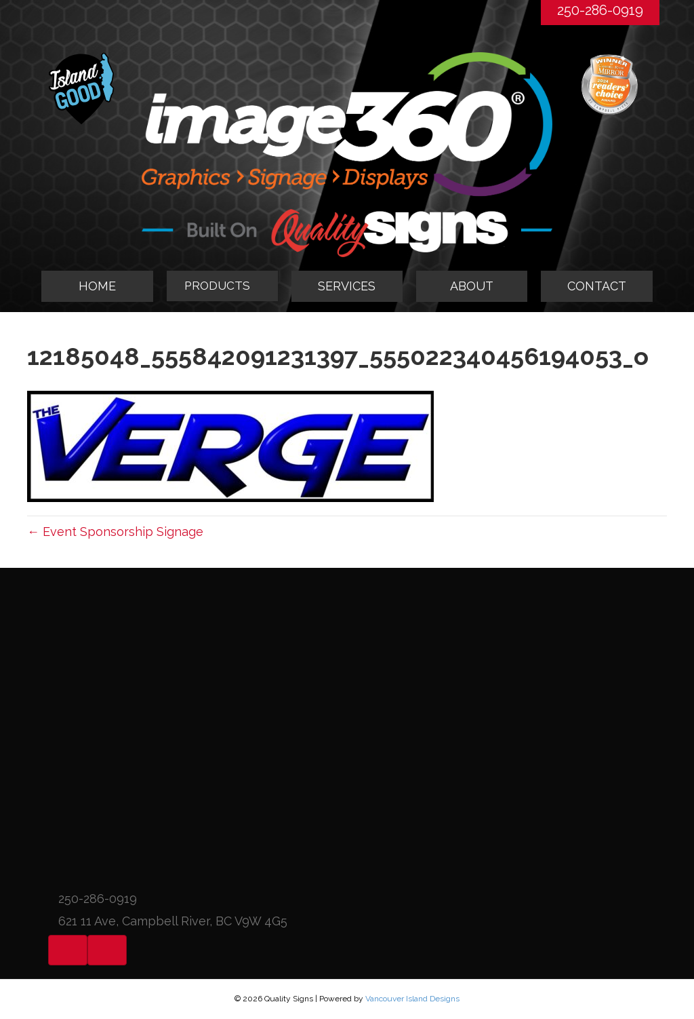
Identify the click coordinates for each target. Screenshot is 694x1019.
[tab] (222, 286)
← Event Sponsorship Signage (115, 531)
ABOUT (471, 286)
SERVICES (346, 286)
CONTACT (596, 286)
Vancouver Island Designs (412, 998)
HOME (97, 286)
